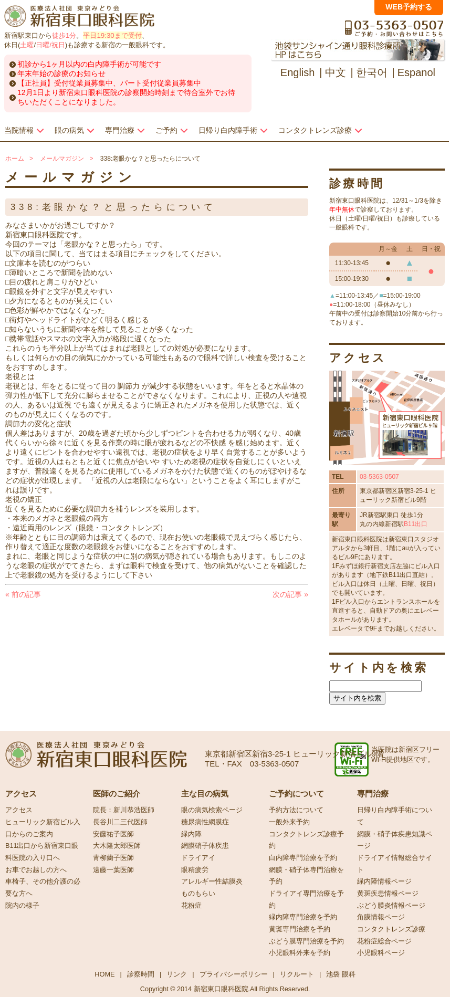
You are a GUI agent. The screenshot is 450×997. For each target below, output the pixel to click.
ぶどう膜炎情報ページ (391, 905)
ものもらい (198, 893)
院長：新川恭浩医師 (123, 810)
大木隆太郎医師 (117, 845)
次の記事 (290, 594)
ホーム (14, 158)
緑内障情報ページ (384, 881)
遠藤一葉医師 (113, 870)
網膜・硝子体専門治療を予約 (306, 876)
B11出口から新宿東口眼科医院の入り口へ (41, 852)
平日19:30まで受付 (112, 35)
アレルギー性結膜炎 (212, 881)
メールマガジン (62, 158)
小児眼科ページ (381, 953)
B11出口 (415, 524)
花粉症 (191, 905)
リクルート (297, 974)
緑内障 (191, 834)
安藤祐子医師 (113, 834)
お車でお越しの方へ (36, 870)
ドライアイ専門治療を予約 (306, 899)
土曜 (27, 45)
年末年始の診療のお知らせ (61, 73)
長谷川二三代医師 (120, 822)
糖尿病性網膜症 (205, 822)
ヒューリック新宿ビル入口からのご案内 (42, 828)
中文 (335, 72)
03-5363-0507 (379, 476)
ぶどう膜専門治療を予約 (306, 941)
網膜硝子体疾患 (205, 845)
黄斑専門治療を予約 (299, 929)
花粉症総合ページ (384, 941)
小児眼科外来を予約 (299, 953)
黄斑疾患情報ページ (387, 893)
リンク (176, 974)
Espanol (416, 72)
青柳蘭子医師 (113, 858)
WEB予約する (408, 7)
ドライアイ (198, 858)
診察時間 (140, 974)
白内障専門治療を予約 (303, 858)
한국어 (372, 72)
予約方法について (296, 810)
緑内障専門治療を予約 (303, 917)
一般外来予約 (289, 822)
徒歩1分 (64, 35)
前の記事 (23, 594)
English (297, 72)
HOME (104, 974)
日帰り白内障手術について (394, 816)
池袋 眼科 (340, 974)
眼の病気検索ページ (212, 810)
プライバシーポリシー (234, 974)
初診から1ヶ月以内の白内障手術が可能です (89, 64)
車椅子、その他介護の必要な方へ (42, 887)
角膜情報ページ (381, 917)
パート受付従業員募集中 (160, 83)
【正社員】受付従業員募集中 (65, 83)
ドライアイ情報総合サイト (394, 864)
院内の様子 (22, 905)
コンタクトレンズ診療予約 (306, 840)
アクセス (19, 810)
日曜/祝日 (50, 45)
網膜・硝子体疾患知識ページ (394, 840)
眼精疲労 (194, 870)
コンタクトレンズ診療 (391, 929)
